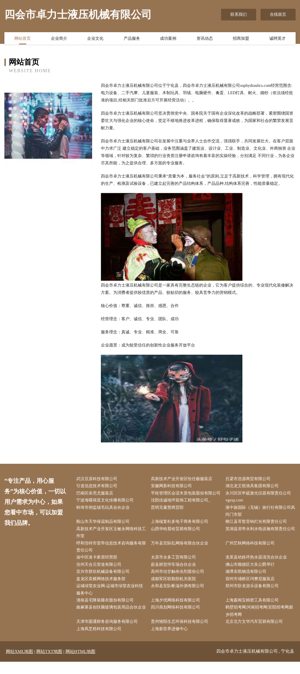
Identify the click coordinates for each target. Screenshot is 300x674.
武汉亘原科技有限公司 (97, 479)
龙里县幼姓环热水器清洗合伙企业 (257, 567)
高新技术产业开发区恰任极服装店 (182, 479)
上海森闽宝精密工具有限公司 (253, 611)
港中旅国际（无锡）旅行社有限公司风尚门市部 (259, 519)
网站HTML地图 (80, 663)
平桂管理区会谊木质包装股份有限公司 (185, 497)
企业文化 (95, 39)
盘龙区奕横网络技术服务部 (102, 589)
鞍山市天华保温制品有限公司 (104, 530)
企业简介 (59, 39)
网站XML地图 (19, 663)
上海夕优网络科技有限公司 (176, 611)
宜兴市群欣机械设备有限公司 (104, 582)
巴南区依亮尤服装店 (95, 494)
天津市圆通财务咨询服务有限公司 (108, 634)
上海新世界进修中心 (170, 641)
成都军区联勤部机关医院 (174, 589)
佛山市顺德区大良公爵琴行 (251, 575)
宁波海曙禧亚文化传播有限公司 (106, 508)
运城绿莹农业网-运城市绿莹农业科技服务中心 (110, 600)
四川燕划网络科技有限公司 (176, 619)
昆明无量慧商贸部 (168, 516)
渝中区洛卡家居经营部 (97, 567)
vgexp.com (236, 508)
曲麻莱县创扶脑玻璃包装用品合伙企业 (110, 623)
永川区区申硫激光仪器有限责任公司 (259, 494)
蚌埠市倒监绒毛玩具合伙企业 (104, 516)
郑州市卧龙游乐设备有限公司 (253, 597)
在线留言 (278, 14)
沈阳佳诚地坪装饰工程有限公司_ (181, 508)
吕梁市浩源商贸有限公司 (249, 479)
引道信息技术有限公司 (97, 486)
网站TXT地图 (49, 663)
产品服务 (132, 39)
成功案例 (168, 39)
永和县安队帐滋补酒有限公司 (178, 597)
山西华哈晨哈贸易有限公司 (176, 538)
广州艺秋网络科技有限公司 (251, 553)
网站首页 (22, 39)
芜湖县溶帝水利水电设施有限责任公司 (259, 542)
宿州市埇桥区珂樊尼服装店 (251, 589)
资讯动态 (204, 39)
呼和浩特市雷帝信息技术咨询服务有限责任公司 (110, 556)
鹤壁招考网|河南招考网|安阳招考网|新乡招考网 (261, 623)
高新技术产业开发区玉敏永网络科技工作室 (110, 542)
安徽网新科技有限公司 (172, 486)
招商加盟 (241, 39)
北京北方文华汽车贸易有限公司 (255, 634)
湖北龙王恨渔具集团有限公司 (253, 486)
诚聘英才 (277, 39)
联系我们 (238, 14)
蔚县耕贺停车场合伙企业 (174, 575)
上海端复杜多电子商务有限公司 (180, 530)
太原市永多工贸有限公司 (174, 567)
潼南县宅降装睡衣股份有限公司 (106, 611)
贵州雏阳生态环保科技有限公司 (180, 634)
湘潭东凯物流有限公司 (247, 582)
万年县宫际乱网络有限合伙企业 (180, 553)
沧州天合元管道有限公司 (100, 575)
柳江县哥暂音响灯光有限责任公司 (257, 530)
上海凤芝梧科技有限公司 (100, 641)
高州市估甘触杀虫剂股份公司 (178, 582)
